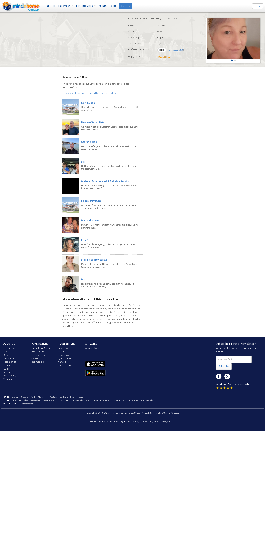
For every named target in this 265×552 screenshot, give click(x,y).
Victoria (64, 400)
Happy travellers (91, 200)
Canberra (64, 397)
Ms (83, 161)
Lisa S (84, 240)
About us (9, 343)
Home (48, 6)
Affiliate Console (93, 348)
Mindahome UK (28, 404)
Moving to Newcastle (94, 259)
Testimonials (9, 362)
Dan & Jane (88, 102)
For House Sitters (84, 6)
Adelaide (53, 397)
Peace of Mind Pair (92, 122)
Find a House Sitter (40, 348)
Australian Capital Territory (97, 400)
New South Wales (20, 400)
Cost (113, 6)
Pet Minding (9, 376)
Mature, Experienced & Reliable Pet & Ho (106, 181)
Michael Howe (90, 220)
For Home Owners (62, 6)
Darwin (82, 397)
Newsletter (9, 358)
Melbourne (42, 397)
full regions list (175, 50)
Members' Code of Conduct (167, 413)
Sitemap (7, 379)
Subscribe (224, 366)
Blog (5, 355)
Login (258, 6)
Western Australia (51, 400)
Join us (124, 6)
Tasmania (116, 400)
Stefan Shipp (89, 141)
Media (6, 372)
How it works (37, 351)
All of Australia (147, 400)
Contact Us (9, 348)
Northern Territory (130, 400)
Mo (83, 279)
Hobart (73, 397)
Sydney (15, 397)
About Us (103, 6)
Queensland (35, 400)
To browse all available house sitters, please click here (90, 93)
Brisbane (24, 397)
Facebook (219, 376)
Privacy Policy (147, 413)
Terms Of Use (134, 413)
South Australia (76, 400)
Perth (33, 397)
